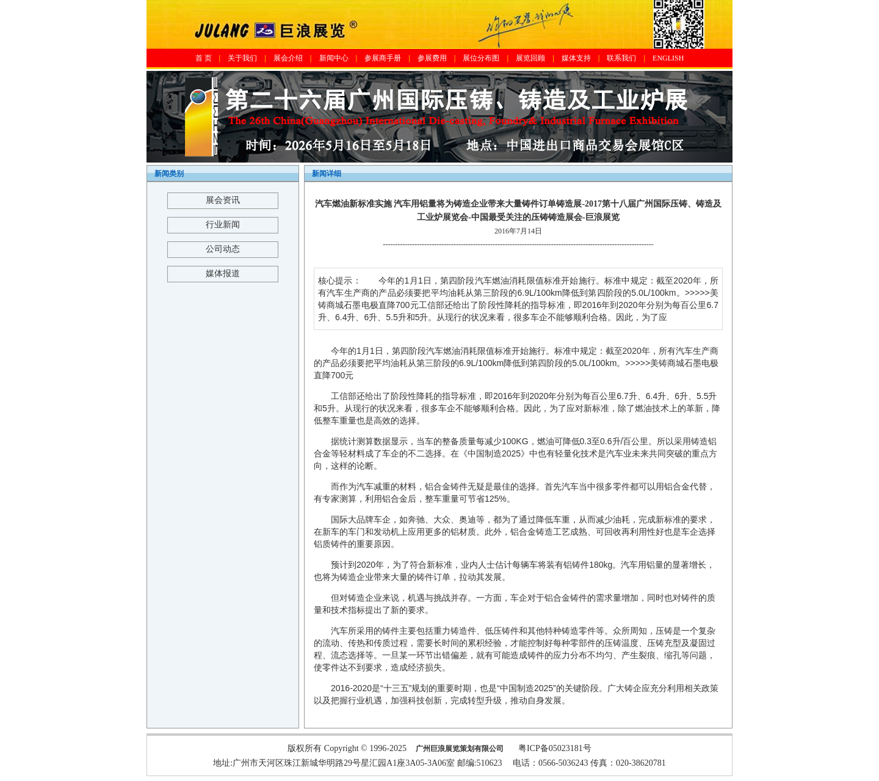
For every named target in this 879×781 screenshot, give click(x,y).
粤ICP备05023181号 (554, 748)
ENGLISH (668, 58)
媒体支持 (576, 58)
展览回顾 (530, 58)
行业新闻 (223, 224)
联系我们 (621, 58)
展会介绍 (288, 58)
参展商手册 (382, 58)
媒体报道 (223, 273)
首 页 (203, 58)
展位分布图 (481, 58)
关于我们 (242, 58)
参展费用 (432, 58)
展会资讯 (223, 200)
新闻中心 (334, 58)
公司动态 (223, 249)
